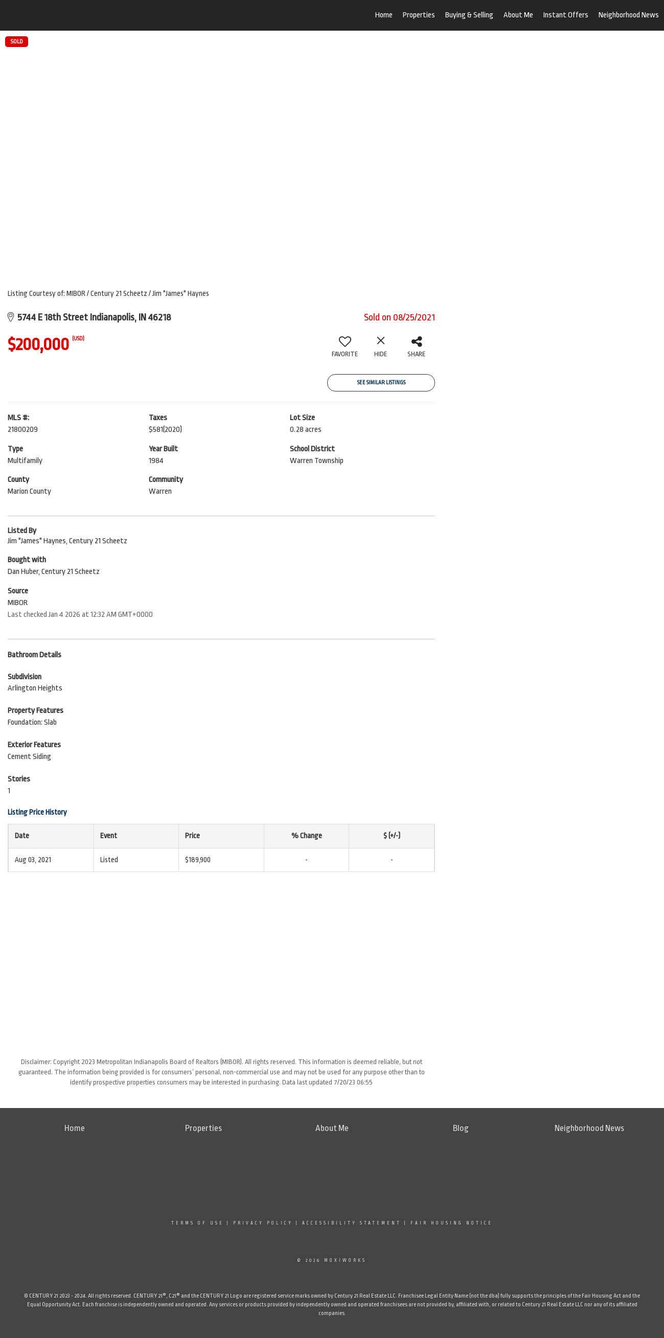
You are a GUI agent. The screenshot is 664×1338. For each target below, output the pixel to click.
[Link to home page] (62, 15)
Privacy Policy (263, 1223)
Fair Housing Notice (451, 1223)
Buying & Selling (469, 15)
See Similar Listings (381, 383)
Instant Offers (565, 15)
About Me (518, 15)
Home (384, 15)
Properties (419, 15)
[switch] (345, 350)
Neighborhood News (629, 15)
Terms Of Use (197, 1223)
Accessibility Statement (351, 1223)
